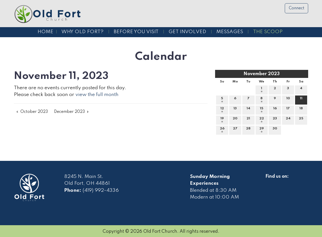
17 (288, 109)
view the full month (96, 94)
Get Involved (187, 31)
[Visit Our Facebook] (269, 182)
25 (301, 119)
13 (235, 109)
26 (222, 129)
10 (288, 99)
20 (235, 119)
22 (261, 119)
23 (275, 119)
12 (222, 109)
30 (275, 129)
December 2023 (69, 112)
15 (261, 109)
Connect (296, 8)
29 (261, 129)
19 (222, 119)
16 (275, 109)
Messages (229, 31)
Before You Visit (136, 31)
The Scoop (268, 31)
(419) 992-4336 (101, 190)
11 (301, 99)
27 (235, 129)
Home (45, 31)
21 (248, 119)
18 (301, 109)
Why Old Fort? (82, 31)
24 (288, 119)
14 (248, 109)
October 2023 (34, 112)
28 (248, 129)
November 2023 (262, 74)
